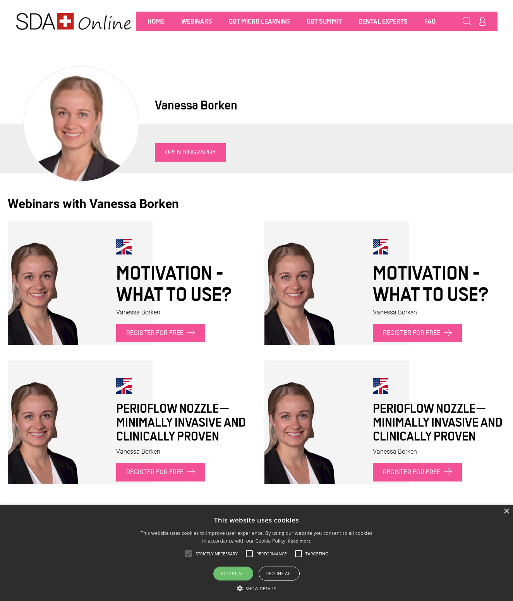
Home (156, 21)
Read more (299, 541)
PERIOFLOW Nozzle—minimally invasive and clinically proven (181, 422)
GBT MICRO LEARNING (259, 21)
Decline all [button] (279, 573)
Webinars (196, 21)
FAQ (430, 21)
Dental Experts (383, 21)
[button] (256, 588)
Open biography (190, 152)
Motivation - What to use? (174, 283)
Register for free (160, 332)
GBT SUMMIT (324, 21)
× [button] (506, 511)
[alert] (256, 553)
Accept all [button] (233, 573)
